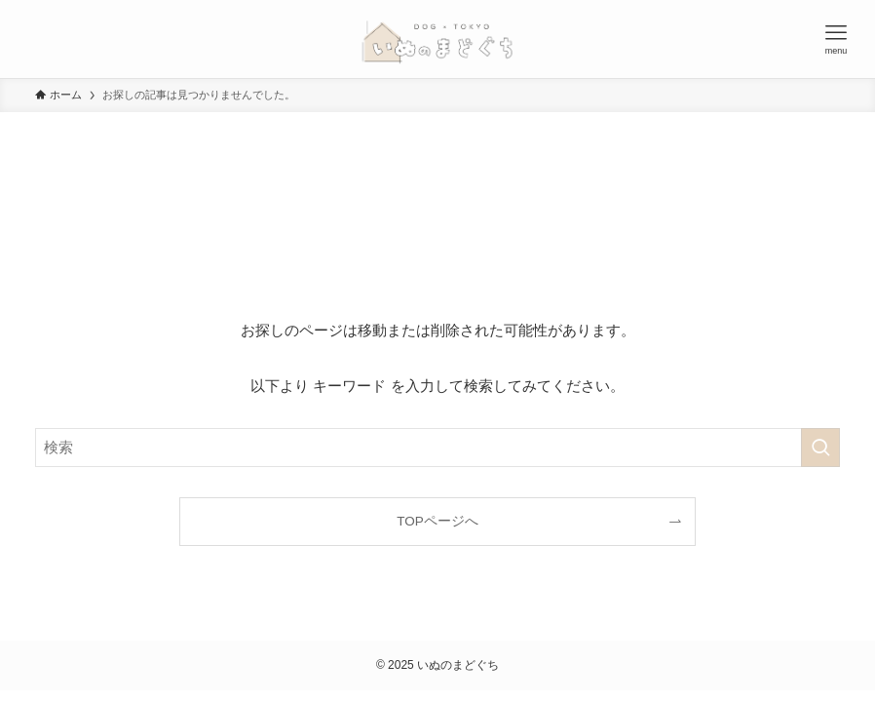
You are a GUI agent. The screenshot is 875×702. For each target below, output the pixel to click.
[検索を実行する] (820, 447)
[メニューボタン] (836, 39)
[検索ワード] (437, 447)
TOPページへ (437, 521)
